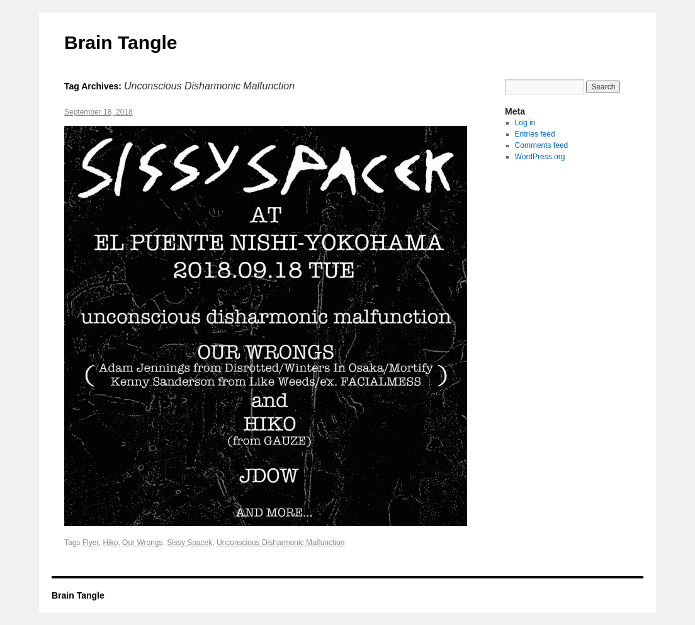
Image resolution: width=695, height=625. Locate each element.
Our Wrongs (142, 542)
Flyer (90, 542)
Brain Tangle (120, 42)
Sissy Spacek (189, 542)
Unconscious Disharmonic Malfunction (280, 542)
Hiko (110, 542)
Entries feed (535, 134)
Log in (525, 122)
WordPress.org (540, 156)
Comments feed (541, 145)
